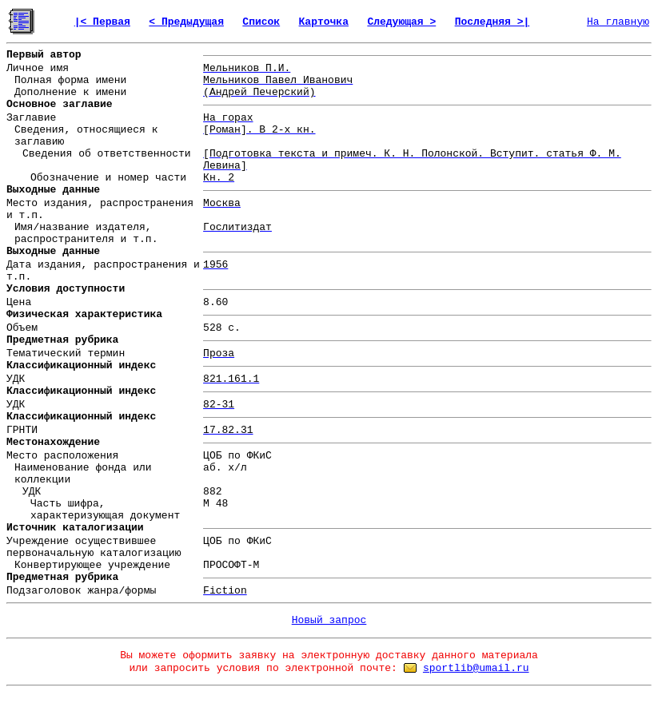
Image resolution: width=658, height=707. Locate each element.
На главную (618, 22)
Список (261, 22)
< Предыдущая (186, 22)
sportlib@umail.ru (476, 668)
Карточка (324, 22)
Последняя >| (492, 22)
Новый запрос (329, 620)
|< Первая (102, 22)
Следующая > (401, 22)
